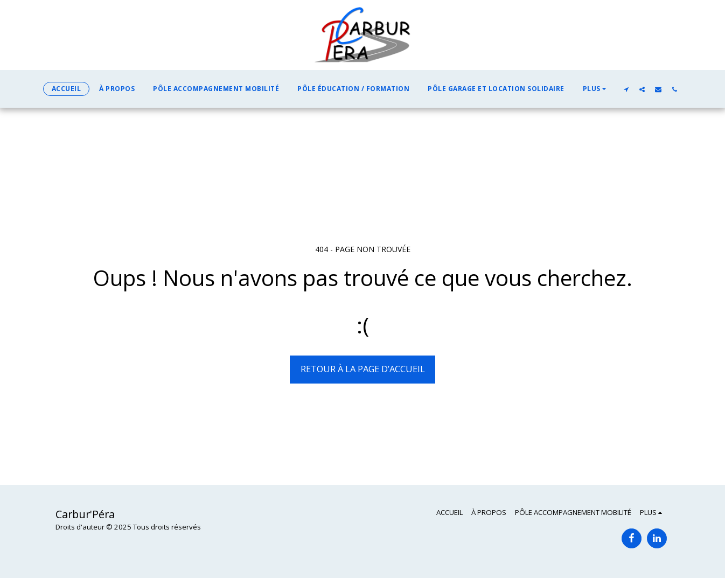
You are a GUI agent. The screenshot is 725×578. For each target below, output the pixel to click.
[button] (625, 89)
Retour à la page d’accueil (363, 369)
